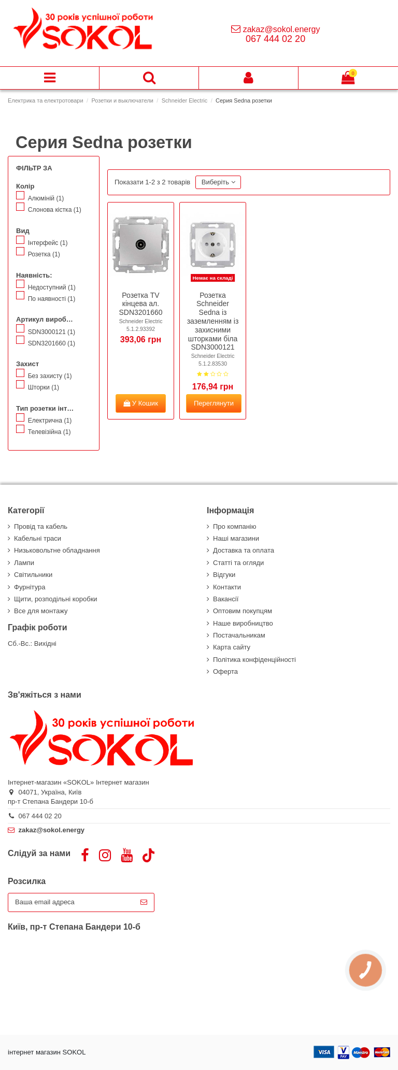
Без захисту (50, 376)
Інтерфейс (48, 243)
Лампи (24, 563)
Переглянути (214, 403)
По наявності (52, 298)
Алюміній (46, 198)
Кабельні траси (37, 538)
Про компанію (235, 526)
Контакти (227, 587)
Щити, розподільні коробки (55, 599)
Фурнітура (29, 587)
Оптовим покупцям (242, 611)
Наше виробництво (243, 623)
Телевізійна (49, 432)
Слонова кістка (54, 209)
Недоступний (52, 287)
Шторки (44, 387)
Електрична (50, 420)
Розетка (44, 254)
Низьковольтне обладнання (57, 550)
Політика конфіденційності (254, 659)
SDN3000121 (51, 332)
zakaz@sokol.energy (281, 29)
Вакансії (225, 599)
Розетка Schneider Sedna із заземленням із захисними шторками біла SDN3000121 (213, 321)
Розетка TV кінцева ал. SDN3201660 (141, 304)
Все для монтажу (41, 611)
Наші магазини (236, 538)
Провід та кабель (40, 526)
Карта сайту (231, 647)
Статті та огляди (238, 563)
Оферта (225, 671)
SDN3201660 (51, 343)
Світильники (33, 575)
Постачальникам (239, 635)
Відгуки (224, 575)
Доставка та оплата (243, 550)
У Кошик (140, 403)
